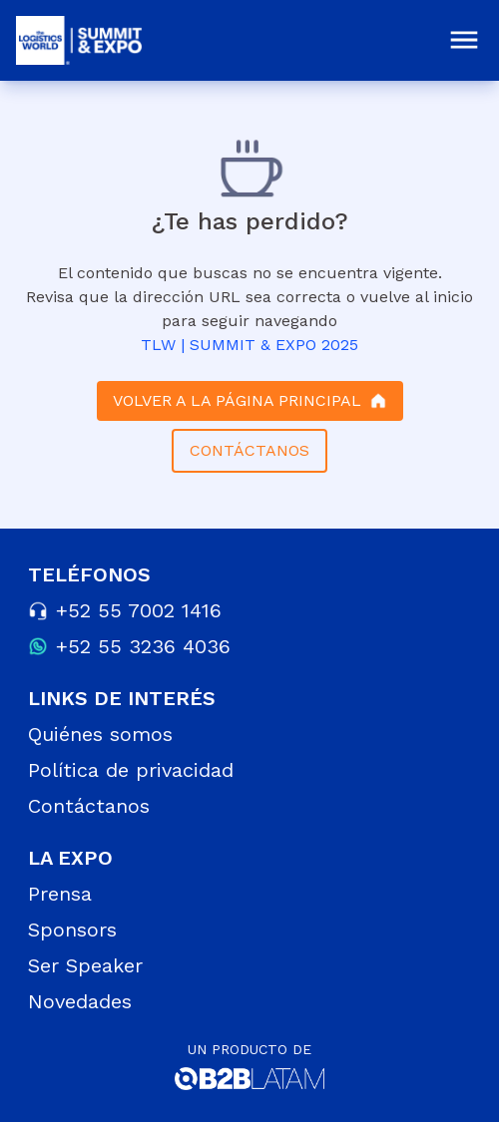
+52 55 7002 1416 (139, 610)
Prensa (60, 894)
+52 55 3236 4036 (143, 646)
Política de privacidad (131, 770)
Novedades (80, 1001)
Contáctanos (89, 806)
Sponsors (72, 929)
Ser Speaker (85, 965)
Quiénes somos (100, 734)
